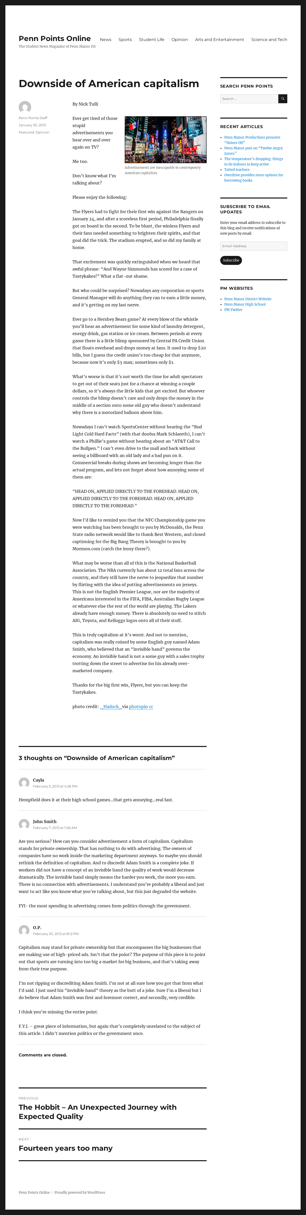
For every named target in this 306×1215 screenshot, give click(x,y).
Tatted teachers (237, 170)
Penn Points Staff (33, 118)
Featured (26, 132)
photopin (138, 706)
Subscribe (231, 260)
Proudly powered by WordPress (80, 1192)
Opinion (180, 39)
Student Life (151, 39)
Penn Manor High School (245, 304)
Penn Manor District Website (247, 299)
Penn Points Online (55, 38)
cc (151, 706)
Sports (125, 39)
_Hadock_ (111, 706)
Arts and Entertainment (219, 39)
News (105, 39)
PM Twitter (233, 310)
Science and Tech (269, 39)
